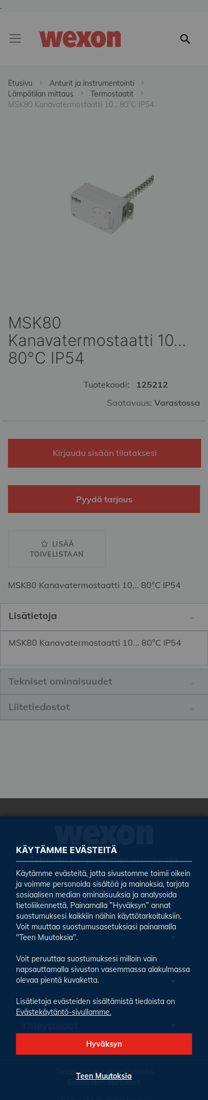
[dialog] (104, 550)
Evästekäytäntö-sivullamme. (63, 1012)
